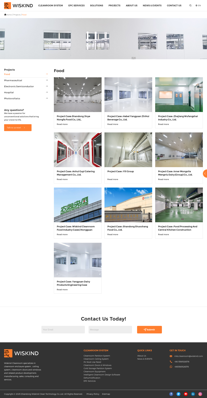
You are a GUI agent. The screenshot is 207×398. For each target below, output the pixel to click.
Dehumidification (92, 378)
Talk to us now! (16, 127)
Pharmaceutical (13, 80)
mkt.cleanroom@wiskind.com (188, 356)
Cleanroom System (50, 5)
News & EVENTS (152, 5)
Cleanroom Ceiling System (96, 359)
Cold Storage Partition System (98, 368)
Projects (114, 5)
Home (9, 15)
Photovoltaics (12, 98)
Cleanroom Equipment (94, 371)
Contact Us (174, 5)
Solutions (96, 5)
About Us (131, 5)
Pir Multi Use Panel (92, 362)
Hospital (9, 92)
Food (24, 15)
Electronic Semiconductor (19, 86)
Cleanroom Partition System (97, 356)
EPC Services (76, 5)
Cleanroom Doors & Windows (97, 365)
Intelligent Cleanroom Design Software (102, 374)
